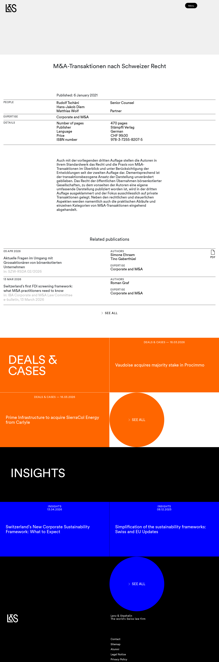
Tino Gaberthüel (123, 259)
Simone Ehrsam (122, 255)
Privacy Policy (119, 659)
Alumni (115, 649)
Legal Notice (118, 654)
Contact (115, 639)
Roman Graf (119, 283)
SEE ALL (111, 313)
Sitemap (115, 644)
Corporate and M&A (126, 269)
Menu (196, 6)
